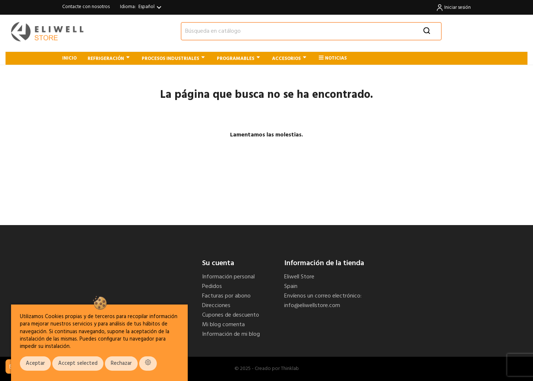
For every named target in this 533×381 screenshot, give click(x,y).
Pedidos (212, 286)
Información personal (228, 277)
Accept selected (78, 363)
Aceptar (35, 363)
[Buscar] (311, 31)
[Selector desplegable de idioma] (150, 7)
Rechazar (121, 363)
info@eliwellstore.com (312, 305)
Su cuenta (218, 263)
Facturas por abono (226, 296)
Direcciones (216, 305)
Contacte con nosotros (86, 7)
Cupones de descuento (230, 315)
